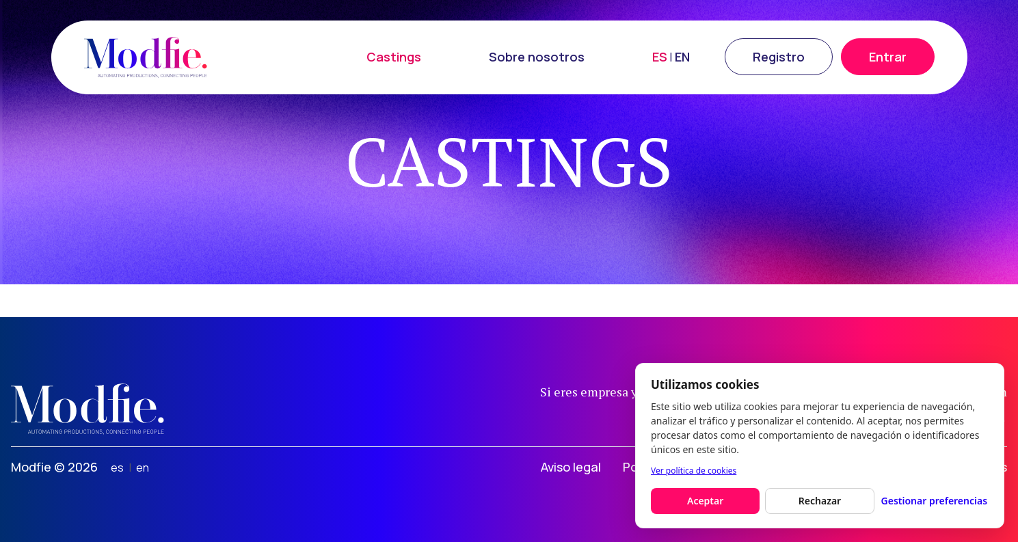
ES (659, 57)
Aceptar (705, 500)
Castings (393, 57)
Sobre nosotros (537, 57)
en (142, 467)
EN (682, 57)
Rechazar (820, 500)
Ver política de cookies (693, 470)
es (117, 467)
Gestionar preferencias (934, 500)
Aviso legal (571, 467)
